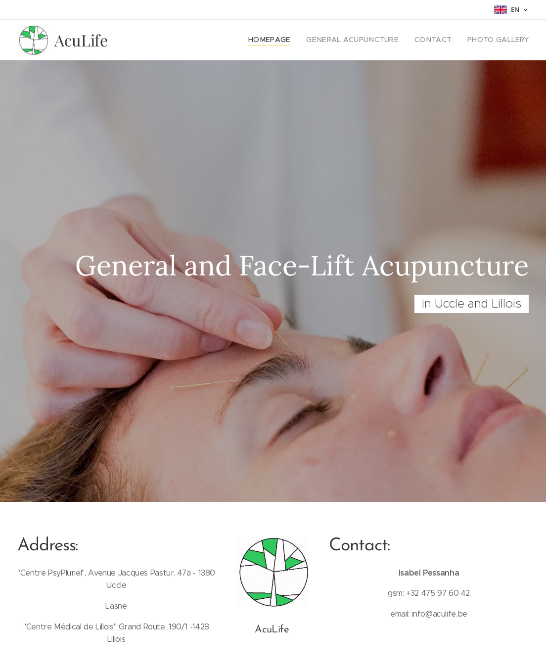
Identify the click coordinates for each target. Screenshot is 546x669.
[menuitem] (290, 40)
